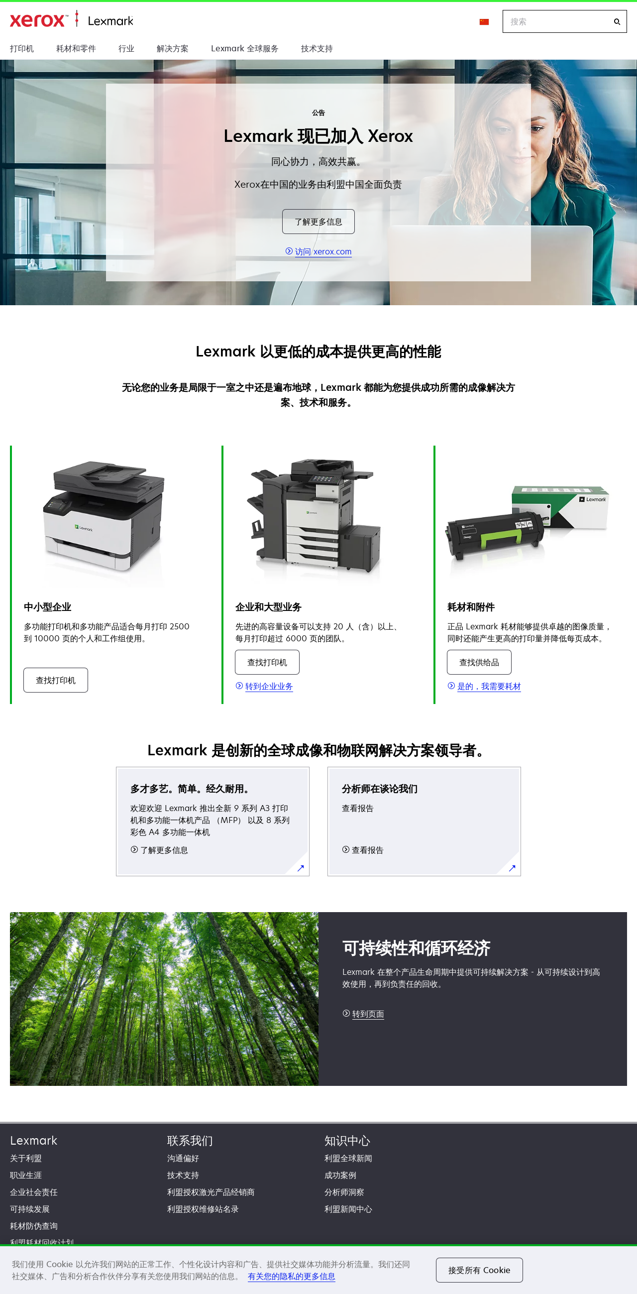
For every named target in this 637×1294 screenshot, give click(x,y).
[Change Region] (485, 21)
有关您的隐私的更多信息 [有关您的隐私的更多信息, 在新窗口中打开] (291, 1276)
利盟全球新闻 (348, 1158)
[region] (318, 1269)
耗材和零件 (76, 48)
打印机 (22, 48)
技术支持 (317, 48)
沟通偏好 (183, 1158)
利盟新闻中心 (348, 1208)
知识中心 (347, 1140)
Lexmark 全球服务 (245, 48)
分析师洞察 (344, 1191)
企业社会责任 (34, 1191)
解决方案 (173, 48)
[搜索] (617, 21)
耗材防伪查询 (34, 1225)
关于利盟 (26, 1158)
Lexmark (33, 1140)
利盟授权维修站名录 (203, 1208)
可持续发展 (30, 1208)
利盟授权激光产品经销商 (211, 1191)
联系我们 (190, 1140)
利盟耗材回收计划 (42, 1242)
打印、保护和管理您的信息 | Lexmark (71, 18)
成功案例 (340, 1175)
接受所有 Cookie (479, 1270)
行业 (126, 48)
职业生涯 (26, 1175)
